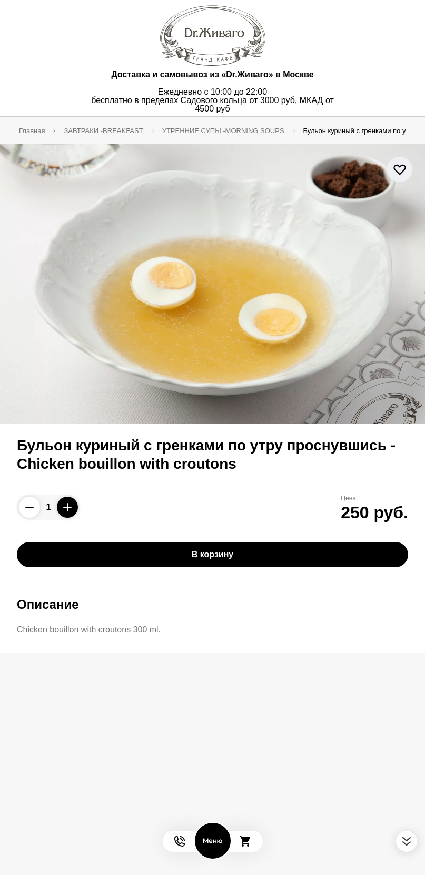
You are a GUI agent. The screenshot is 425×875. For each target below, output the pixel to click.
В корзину (212, 554)
